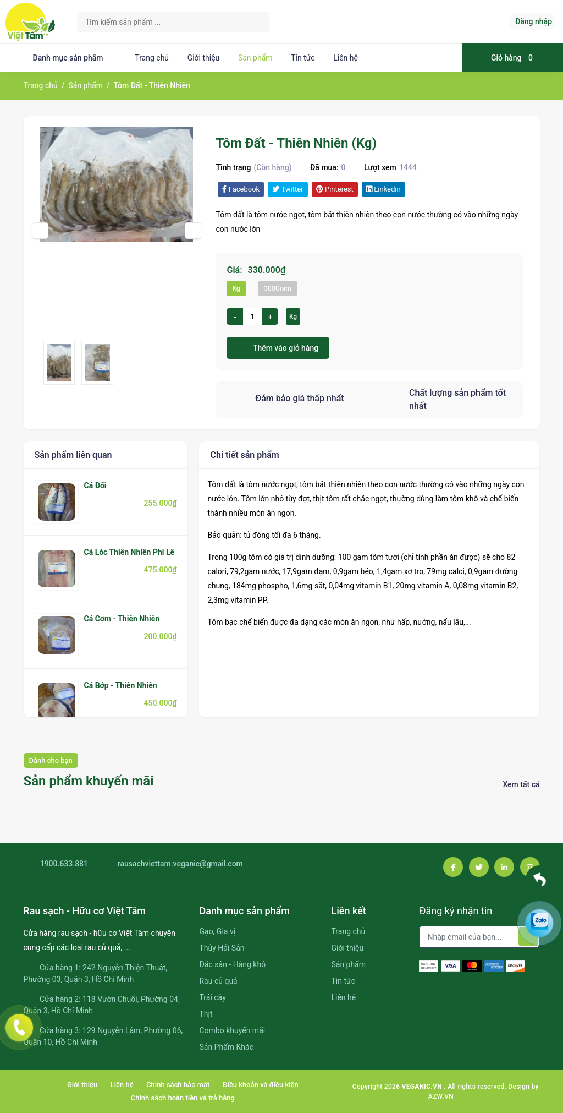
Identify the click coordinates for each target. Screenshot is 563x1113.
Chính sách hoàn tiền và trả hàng (183, 1098)
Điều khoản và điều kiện (261, 1085)
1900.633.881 (56, 863)
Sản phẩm (255, 57)
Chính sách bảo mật (177, 1085)
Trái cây (212, 997)
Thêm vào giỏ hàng (278, 347)
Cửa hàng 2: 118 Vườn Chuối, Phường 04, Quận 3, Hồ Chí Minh (102, 1005)
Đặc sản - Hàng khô (232, 964)
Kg (236, 288)
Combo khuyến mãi (232, 1030)
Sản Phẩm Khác (226, 1047)
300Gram (277, 288)
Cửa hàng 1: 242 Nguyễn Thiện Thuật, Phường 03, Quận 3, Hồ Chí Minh (96, 973)
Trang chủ (152, 57)
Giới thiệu (203, 57)
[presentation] (40, 230)
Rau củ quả (218, 980)
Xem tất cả (521, 784)
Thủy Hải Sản (221, 947)
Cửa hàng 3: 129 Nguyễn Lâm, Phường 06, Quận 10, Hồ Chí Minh (103, 1036)
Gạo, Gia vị (217, 931)
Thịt (205, 1014)
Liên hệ (345, 57)
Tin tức (303, 57)
